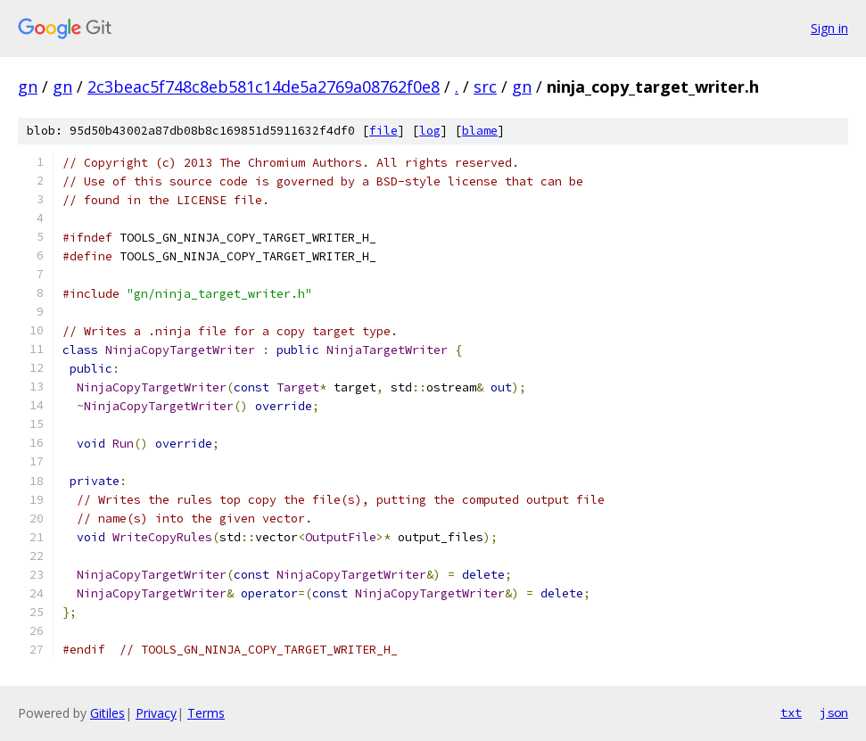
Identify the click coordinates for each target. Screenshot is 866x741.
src (485, 86)
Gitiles (107, 712)
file (383, 130)
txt (791, 712)
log (430, 130)
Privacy (156, 712)
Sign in (829, 28)
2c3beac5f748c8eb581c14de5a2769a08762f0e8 (263, 86)
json (834, 712)
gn (27, 86)
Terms (206, 712)
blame (480, 130)
